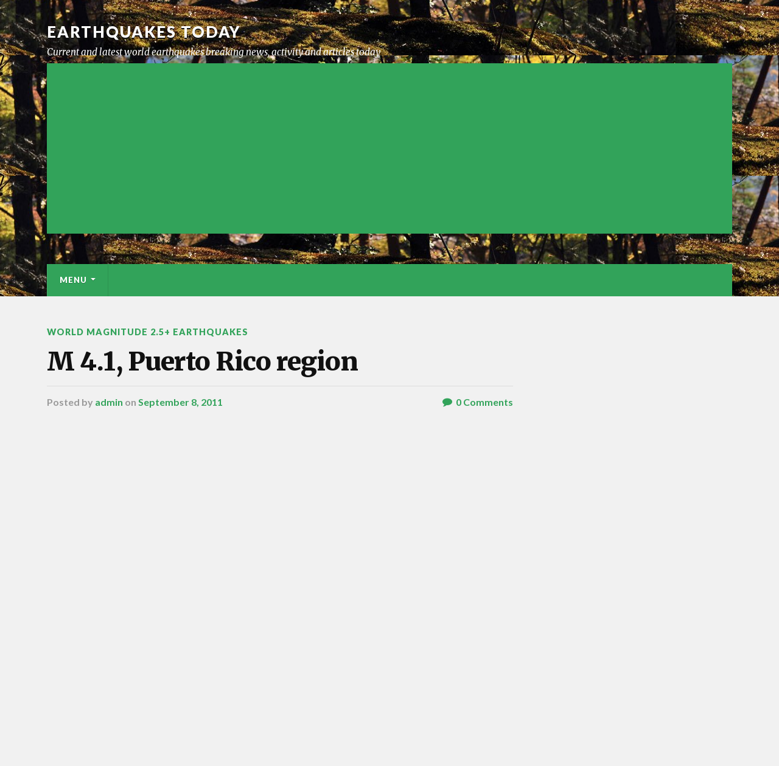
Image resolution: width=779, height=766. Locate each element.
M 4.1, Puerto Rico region (202, 361)
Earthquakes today (144, 32)
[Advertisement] (389, 148)
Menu (73, 280)
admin (109, 402)
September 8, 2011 (180, 402)
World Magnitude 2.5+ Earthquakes (147, 332)
